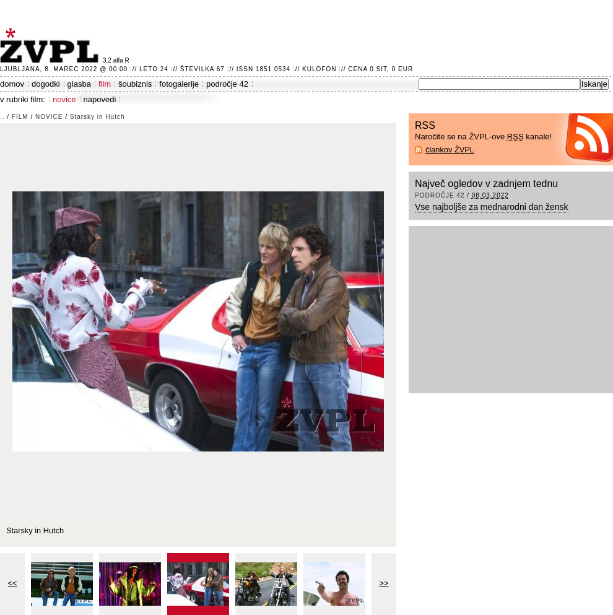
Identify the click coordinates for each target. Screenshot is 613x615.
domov (12, 84)
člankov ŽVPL (449, 149)
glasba (79, 84)
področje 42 (227, 84)
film (104, 84)
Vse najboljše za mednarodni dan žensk (491, 207)
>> (384, 583)
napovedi (100, 99)
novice (64, 99)
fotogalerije (179, 84)
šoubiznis (135, 84)
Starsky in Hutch (97, 116)
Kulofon (319, 69)
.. (2, 116)
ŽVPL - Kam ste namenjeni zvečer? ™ (51, 45)
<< (12, 583)
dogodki (46, 84)
